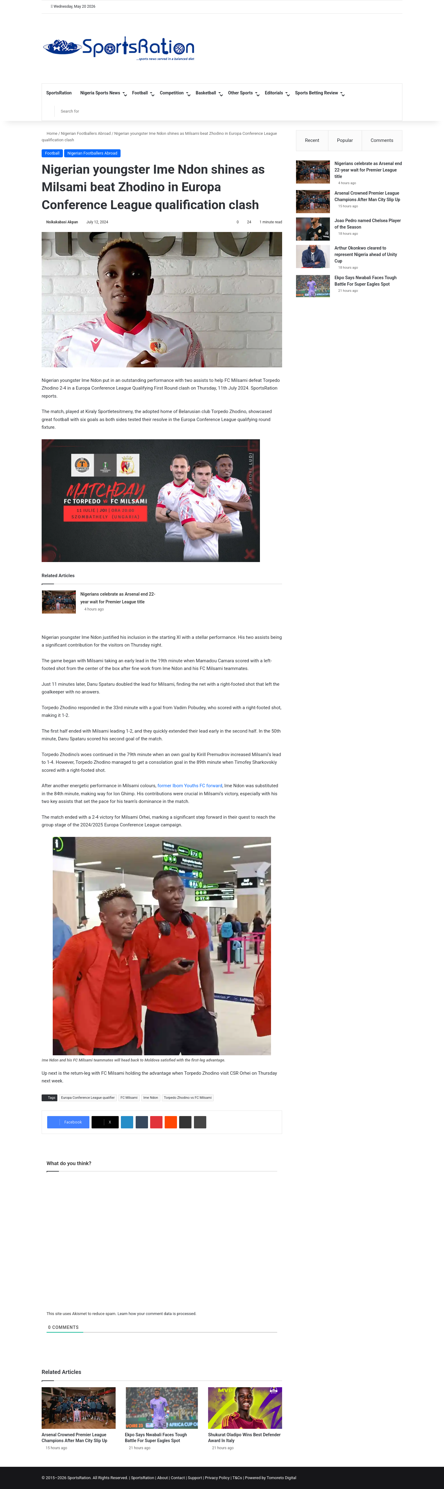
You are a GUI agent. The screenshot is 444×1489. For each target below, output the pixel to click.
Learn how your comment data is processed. (156, 1313)
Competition (171, 92)
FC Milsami (129, 1098)
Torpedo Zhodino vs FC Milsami (188, 1098)
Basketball (206, 92)
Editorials (274, 92)
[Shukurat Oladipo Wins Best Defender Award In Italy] (245, 1408)
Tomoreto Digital (281, 1477)
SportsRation (59, 92)
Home (49, 133)
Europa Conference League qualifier (88, 1098)
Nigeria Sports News (100, 92)
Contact (178, 1477)
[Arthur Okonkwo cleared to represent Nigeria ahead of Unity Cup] (313, 256)
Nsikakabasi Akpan (62, 222)
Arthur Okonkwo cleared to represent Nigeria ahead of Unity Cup (366, 254)
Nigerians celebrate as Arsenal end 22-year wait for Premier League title (368, 170)
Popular (345, 140)
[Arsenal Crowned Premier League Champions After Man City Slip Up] (79, 1408)
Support (195, 1477)
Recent (312, 140)
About (162, 1477)
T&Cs (237, 1477)
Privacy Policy (217, 1477)
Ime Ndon (150, 1098)
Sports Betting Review (316, 92)
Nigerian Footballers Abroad (86, 133)
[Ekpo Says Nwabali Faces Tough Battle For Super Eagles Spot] (162, 1408)
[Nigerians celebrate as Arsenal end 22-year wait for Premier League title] (59, 602)
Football (140, 92)
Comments (382, 140)
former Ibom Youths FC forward (189, 785)
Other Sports (240, 92)
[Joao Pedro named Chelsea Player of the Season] (313, 229)
